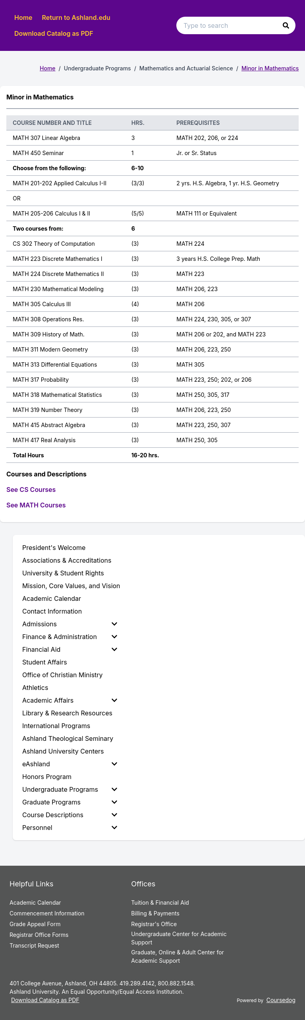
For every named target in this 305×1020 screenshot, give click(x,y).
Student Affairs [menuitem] (44, 662)
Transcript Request (34, 945)
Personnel (69, 828)
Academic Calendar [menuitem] (51, 598)
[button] (286, 25)
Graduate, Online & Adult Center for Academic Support (177, 956)
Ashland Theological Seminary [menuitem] (67, 738)
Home (23, 17)
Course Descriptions (69, 815)
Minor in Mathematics (270, 68)
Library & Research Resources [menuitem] (67, 713)
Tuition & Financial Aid (160, 902)
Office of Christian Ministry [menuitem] (62, 675)
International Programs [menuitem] (56, 726)
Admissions (69, 624)
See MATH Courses (36, 505)
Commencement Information (47, 913)
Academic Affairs (69, 700)
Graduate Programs (69, 802)
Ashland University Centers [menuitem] (63, 751)
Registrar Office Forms (39, 934)
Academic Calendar (35, 902)
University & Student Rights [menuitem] (63, 573)
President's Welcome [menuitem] (53, 548)
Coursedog (280, 1000)
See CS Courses (31, 489)
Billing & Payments (155, 913)
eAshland (69, 764)
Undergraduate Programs (69, 789)
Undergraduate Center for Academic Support (178, 938)
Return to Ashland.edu (76, 17)
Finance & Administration (69, 637)
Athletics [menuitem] (35, 688)
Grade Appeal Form (35, 924)
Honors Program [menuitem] (46, 777)
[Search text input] (235, 25)
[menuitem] (71, 624)
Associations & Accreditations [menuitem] (66, 560)
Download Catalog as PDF (53, 33)
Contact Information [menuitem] (52, 611)
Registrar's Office (154, 924)
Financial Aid (69, 649)
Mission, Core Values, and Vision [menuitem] (71, 586)
